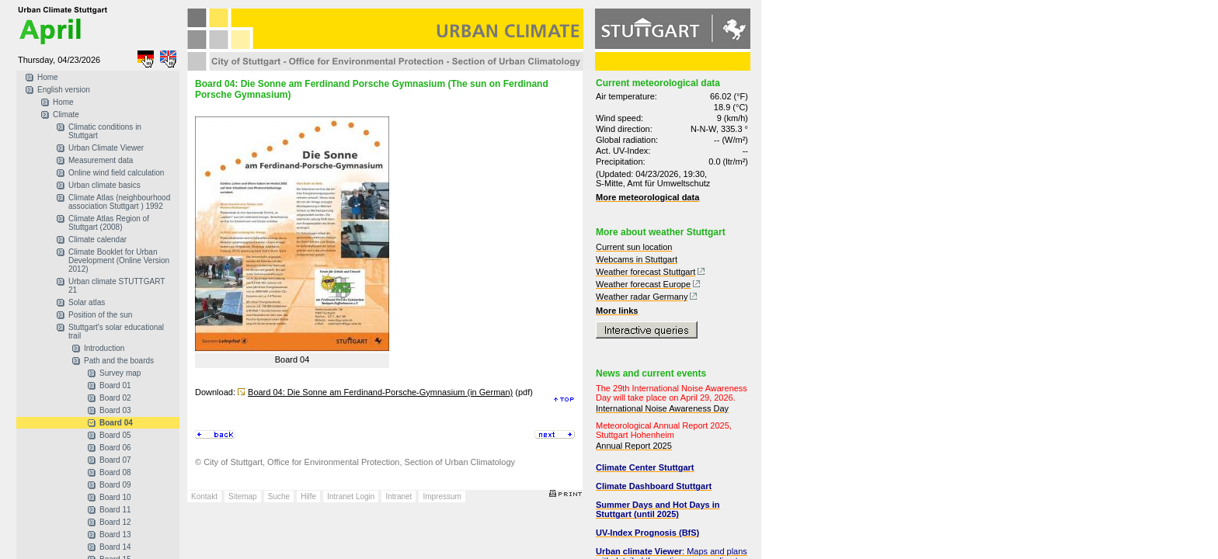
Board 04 (116, 422)
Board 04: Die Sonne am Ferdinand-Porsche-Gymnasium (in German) (380, 392)
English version (63, 89)
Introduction (104, 348)
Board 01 (115, 385)
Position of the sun (100, 315)
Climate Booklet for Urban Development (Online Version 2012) (118, 260)
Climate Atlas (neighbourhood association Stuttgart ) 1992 (119, 201)
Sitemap (242, 496)
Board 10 (115, 497)
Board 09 (115, 485)
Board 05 (115, 435)
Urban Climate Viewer (106, 148)
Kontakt (204, 496)
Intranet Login (350, 496)
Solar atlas (86, 302)
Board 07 (115, 460)
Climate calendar (97, 239)
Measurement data (100, 160)
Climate (66, 114)
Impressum (442, 496)
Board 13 (115, 534)
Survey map (120, 373)
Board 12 (115, 522)
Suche (279, 496)
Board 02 (115, 398)
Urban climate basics (104, 185)
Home (47, 77)
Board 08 (115, 472)
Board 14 (115, 547)
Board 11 (115, 509)
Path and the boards (119, 360)
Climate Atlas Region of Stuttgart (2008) (108, 222)
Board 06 (115, 447)
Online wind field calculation (116, 172)
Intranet (398, 496)
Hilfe (308, 496)
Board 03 (115, 410)
